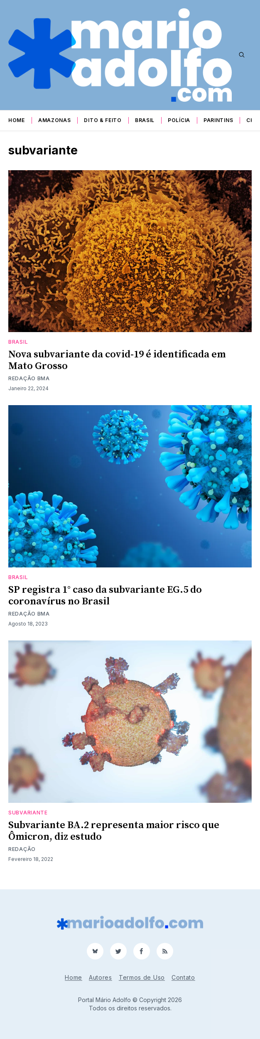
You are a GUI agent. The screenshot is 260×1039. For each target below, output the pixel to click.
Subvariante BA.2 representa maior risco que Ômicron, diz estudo (113, 831)
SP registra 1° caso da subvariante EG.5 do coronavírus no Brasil (105, 596)
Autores (100, 977)
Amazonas (54, 120)
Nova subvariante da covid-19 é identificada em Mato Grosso (117, 360)
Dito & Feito (102, 120)
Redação (22, 849)
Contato (183, 977)
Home (16, 120)
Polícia (179, 120)
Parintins (218, 120)
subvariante (28, 812)
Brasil (145, 120)
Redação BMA (29, 378)
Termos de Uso (142, 977)
